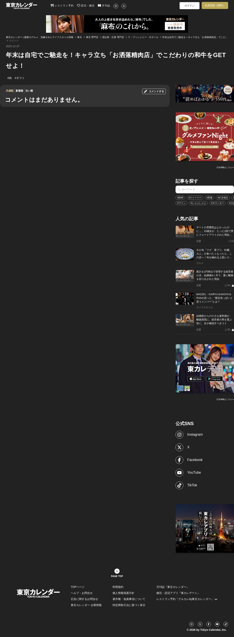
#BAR (180, 197)
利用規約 (118, 587)
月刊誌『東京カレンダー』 (172, 587)
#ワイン (181, 203)
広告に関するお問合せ (84, 599)
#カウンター (217, 203)
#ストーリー (194, 197)
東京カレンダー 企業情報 (86, 605)
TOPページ (78, 587)
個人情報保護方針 (123, 593)
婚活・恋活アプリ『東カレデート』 (178, 593)
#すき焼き (223, 197)
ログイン (189, 5)
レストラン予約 (62, 5)
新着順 (19, 90)
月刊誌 (104, 5)
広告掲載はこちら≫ (225, 167)
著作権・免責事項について (129, 599)
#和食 (210, 197)
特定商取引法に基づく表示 (129, 605)
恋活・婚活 (86, 5)
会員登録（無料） (215, 5)
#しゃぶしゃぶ (198, 203)
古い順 (29, 90)
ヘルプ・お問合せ (82, 593)
